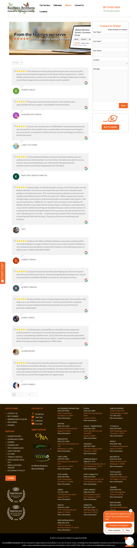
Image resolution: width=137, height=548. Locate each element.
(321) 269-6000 (115, 428)
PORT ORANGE (89, 490)
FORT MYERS (63, 474)
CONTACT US (12, 413)
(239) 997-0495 (63, 459)
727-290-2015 (115, 416)
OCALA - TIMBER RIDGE (93, 426)
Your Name (97, 32)
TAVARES (113, 487)
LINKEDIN (37, 421)
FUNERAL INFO (13, 445)
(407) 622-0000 (115, 505)
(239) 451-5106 (63, 507)
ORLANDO (88, 444)
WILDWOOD (115, 457)
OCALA (86, 408)
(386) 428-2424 (63, 523)
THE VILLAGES (115, 472)
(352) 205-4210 (115, 459)
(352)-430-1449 (116, 474)
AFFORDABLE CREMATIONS (68, 408)
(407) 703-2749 (63, 426)
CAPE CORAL (62, 457)
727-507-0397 (63, 492)
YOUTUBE (36, 424)
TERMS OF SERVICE (14, 457)
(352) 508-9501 (115, 490)
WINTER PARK (115, 502)
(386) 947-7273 (89, 461)
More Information (64, 418)
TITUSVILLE (114, 426)
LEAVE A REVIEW (13, 451)
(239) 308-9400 (63, 477)
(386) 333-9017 (89, 492)
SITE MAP (11, 454)
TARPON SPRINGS (117, 408)
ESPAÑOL (11, 425)
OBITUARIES (12, 422)
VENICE (113, 441)
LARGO (60, 490)
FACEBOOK (37, 414)
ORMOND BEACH (90, 459)
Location (96, 60)
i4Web (68, 538)
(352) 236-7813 (89, 428)
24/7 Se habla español (111, 11)
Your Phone (97, 51)
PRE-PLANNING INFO (15, 448)
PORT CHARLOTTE (91, 474)
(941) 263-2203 (89, 507)
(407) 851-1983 (89, 446)
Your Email (97, 41)
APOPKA (61, 424)
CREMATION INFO (14, 436)
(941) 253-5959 (89, 477)
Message (96, 69)
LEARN (11, 478)
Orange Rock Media (80, 538)
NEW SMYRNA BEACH (66, 520)
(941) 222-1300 (63, 441)
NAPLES (61, 505)
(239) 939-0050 (63, 411)
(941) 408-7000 (115, 444)
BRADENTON (63, 439)
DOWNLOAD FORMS (15, 439)
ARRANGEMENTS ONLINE (17, 419)
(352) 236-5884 (89, 411)
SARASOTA (88, 505)
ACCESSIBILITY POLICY (16, 470)
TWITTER (36, 417)
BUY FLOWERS (110, 127)
